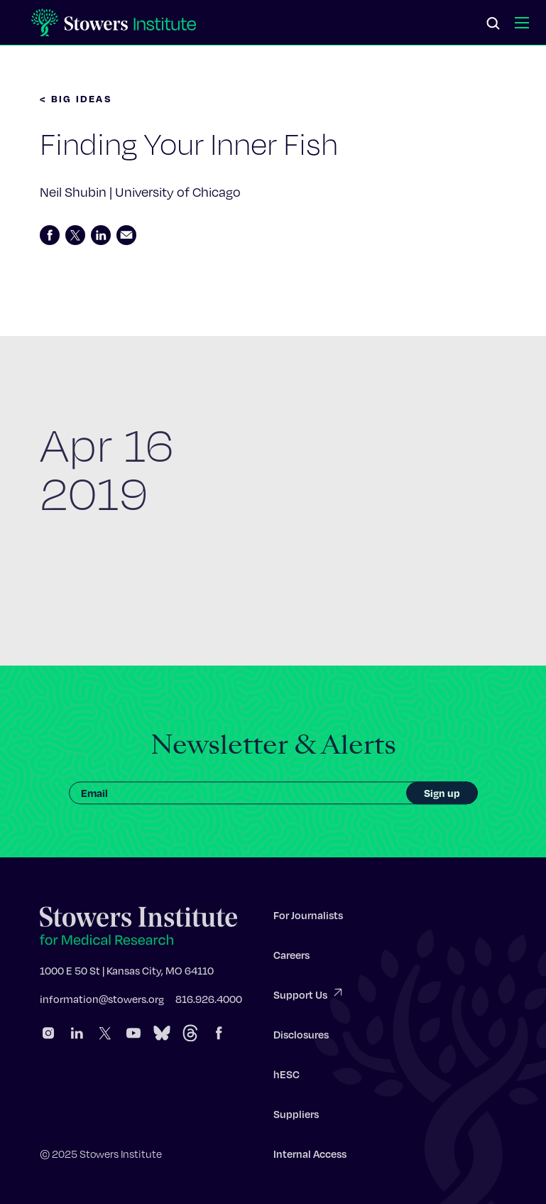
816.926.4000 (208, 1002)
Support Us (308, 996)
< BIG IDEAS (76, 98)
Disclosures (301, 1037)
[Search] (493, 24)
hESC (286, 1077)
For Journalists (308, 918)
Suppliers (296, 1117)
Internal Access (309, 1157)
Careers (291, 958)
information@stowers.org (102, 1002)
